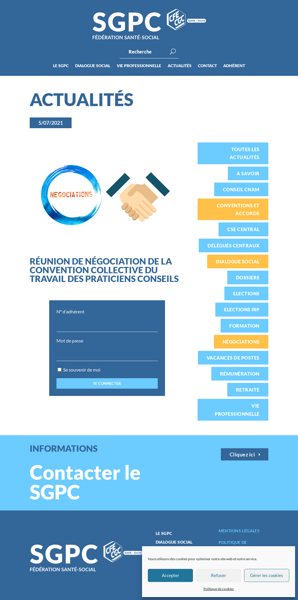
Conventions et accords (238, 209)
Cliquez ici (242, 454)
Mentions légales (239, 530)
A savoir (248, 173)
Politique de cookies (218, 589)
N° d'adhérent (70, 311)
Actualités (179, 66)
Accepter (170, 575)
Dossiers (248, 277)
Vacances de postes (233, 357)
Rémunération (240, 373)
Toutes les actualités (245, 153)
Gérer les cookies (266, 575)
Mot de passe (69, 340)
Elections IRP (241, 309)
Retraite (248, 389)
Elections (246, 293)
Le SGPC (61, 66)
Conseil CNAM (241, 189)
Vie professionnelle (139, 66)
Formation (244, 325)
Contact (207, 66)
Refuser (218, 575)
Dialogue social (92, 66)
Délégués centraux (233, 245)
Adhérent (234, 66)
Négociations (241, 341)
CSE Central (243, 229)
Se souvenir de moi (79, 369)
